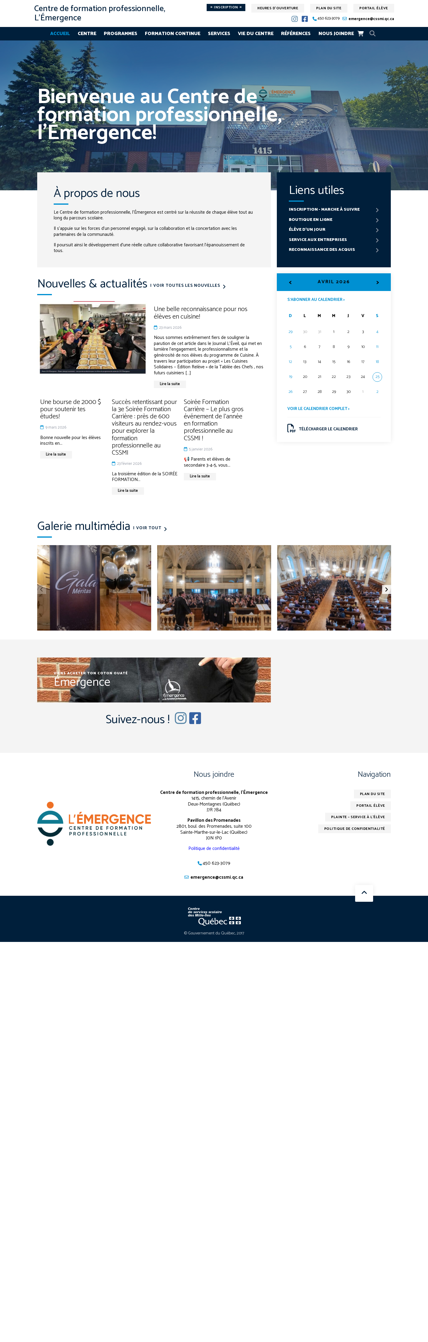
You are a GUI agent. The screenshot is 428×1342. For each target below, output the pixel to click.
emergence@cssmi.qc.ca (371, 19)
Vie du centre (256, 34)
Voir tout (149, 528)
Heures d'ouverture (277, 8)
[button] (386, 589)
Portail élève (373, 8)
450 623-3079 (329, 18)
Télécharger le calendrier (322, 428)
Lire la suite (170, 384)
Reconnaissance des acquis (322, 250)
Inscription (226, 7)
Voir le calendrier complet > (318, 408)
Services (219, 34)
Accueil (60, 34)
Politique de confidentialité (214, 848)
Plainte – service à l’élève (358, 817)
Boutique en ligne (310, 219)
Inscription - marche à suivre (324, 209)
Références (296, 34)
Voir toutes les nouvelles (187, 285)
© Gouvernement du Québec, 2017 (214, 933)
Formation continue (172, 34)
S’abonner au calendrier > (316, 299)
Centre (87, 34)
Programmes (120, 34)
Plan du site (328, 8)
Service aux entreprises (318, 239)
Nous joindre (336, 34)
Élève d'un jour (307, 229)
